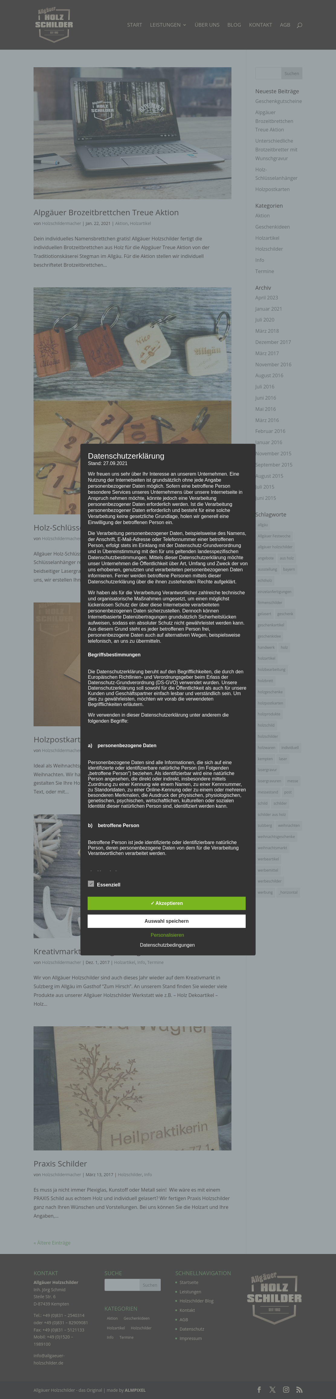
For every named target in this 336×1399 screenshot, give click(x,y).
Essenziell (104, 884)
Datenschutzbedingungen (167, 945)
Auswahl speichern (167, 921)
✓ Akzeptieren (166, 903)
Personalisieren (167, 935)
